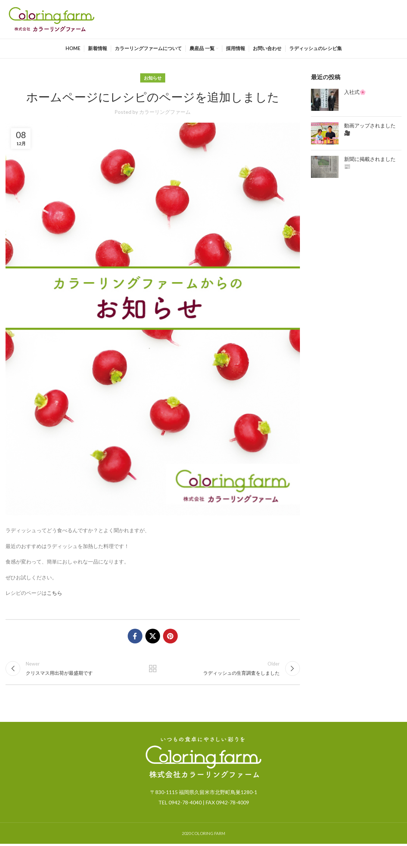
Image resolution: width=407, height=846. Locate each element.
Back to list (153, 669)
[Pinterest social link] (170, 636)
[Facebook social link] (135, 636)
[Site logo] (52, 18)
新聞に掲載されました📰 (370, 162)
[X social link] (152, 636)
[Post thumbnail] (325, 100)
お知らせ (153, 78)
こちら (54, 593)
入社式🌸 (355, 92)
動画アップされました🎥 (370, 129)
